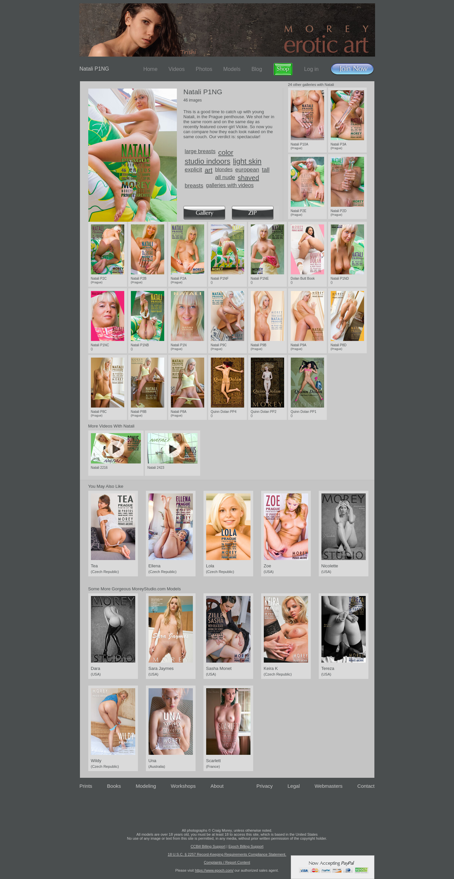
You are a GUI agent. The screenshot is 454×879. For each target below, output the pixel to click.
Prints (86, 786)
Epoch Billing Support (245, 846)
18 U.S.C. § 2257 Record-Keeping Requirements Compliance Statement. (227, 854)
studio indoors (207, 161)
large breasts (200, 151)
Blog (256, 69)
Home (150, 69)
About (217, 786)
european (247, 169)
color (225, 152)
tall (265, 169)
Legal (293, 786)
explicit (193, 169)
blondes (224, 169)
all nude (225, 177)
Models (231, 69)
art (208, 170)
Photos (204, 69)
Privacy (264, 786)
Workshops (183, 786)
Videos (177, 69)
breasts (194, 185)
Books (114, 786)
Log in (311, 69)
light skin (247, 161)
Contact (366, 786)
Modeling (146, 786)
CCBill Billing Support (208, 846)
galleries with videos (229, 185)
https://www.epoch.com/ (214, 870)
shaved (248, 177)
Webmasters (328, 786)
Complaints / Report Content (227, 862)
